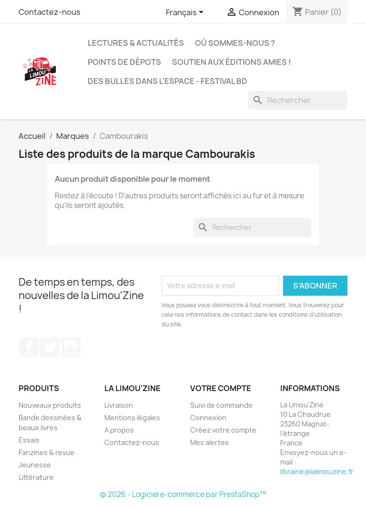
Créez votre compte (223, 430)
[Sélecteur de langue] (186, 13)
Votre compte (220, 388)
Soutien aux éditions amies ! (231, 62)
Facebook (29, 347)
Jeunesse (35, 464)
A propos (119, 430)
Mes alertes (209, 442)
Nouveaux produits (50, 405)
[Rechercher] (297, 100)
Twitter (50, 347)
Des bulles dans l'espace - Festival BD (167, 81)
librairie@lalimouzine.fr (317, 471)
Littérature (36, 477)
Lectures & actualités (136, 43)
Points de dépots (124, 62)
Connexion (208, 417)
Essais (29, 440)
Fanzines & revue (46, 452)
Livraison (118, 405)
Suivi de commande (221, 405)
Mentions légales (132, 417)
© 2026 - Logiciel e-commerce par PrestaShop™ (183, 494)
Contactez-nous (50, 12)
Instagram (71, 347)
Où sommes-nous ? (235, 43)
